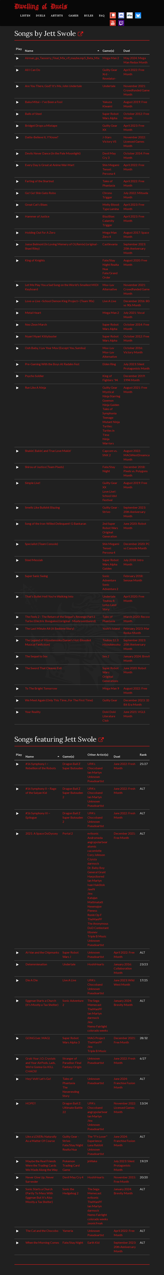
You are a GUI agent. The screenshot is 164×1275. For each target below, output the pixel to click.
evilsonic (93, 833)
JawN (91, 889)
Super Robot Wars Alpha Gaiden (110, 564)
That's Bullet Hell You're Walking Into (49, 596)
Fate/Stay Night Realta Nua (110, 264)
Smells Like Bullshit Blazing (42, 507)
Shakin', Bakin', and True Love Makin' (48, 450)
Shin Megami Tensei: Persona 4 (110, 169)
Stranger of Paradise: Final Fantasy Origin (71, 1063)
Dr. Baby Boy (96, 867)
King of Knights (35, 260)
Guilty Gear (109, 387)
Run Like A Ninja (35, 387)
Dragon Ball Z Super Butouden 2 (72, 793)
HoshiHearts (95, 964)
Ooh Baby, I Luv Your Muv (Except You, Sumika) (55, 348)
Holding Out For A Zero (40, 232)
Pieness (92, 910)
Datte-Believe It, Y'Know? (41, 137)
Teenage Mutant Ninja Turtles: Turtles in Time (111, 426)
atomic (91, 846)
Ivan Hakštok (96, 885)
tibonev (92, 932)
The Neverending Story (70, 1091)
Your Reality (33, 712)
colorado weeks (97, 1030)
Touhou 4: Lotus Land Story (109, 605)
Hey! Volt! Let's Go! (38, 1078)
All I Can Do (32, 70)
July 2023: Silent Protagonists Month (124, 1165)
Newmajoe (94, 906)
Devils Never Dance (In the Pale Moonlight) (52, 153)
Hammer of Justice (37, 216)
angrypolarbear (97, 842)
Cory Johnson (96, 855)
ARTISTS (57, 15)
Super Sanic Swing (36, 576)
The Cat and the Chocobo (42, 1230)
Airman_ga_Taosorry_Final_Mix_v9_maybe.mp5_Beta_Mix (62, 58)
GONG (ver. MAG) (38, 1038)
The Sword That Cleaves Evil (43, 668)
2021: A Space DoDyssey (42, 833)
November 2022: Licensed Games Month (134, 141)
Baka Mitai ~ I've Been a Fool (43, 102)
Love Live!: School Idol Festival (109, 496)
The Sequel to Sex (36, 656)
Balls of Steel (33, 113)
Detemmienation (36, 964)
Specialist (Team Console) (41, 544)
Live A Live (109, 301)
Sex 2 (105, 656)
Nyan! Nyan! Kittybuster (41, 336)
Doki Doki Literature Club (109, 716)
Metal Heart (33, 312)
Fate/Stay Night (72, 1242)
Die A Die (32, 980)
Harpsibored (95, 876)
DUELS (40, 15)
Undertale (108, 86)
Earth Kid (93, 1242)
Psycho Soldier (34, 376)
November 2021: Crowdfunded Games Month (137, 90)
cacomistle (94, 850)
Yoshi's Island (111, 628)
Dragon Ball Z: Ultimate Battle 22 (72, 1107)
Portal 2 (67, 833)
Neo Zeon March (36, 324)
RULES (88, 15)
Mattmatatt (95, 902)
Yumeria (67, 1230)
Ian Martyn (94, 772)
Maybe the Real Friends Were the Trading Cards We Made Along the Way (42, 1165)
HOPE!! (31, 1103)
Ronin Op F (94, 915)
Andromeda (95, 837)
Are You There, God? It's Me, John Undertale (53, 86)
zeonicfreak (95, 1223)
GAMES (73, 15)
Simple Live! (32, 483)
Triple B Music (96, 936)
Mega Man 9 (110, 688)
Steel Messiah (34, 560)
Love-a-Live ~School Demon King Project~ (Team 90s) (59, 301)
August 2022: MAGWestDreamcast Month (137, 455)
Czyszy (92, 859)
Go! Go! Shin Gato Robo (40, 193)
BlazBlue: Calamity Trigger (108, 221)
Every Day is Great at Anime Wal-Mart (49, 165)
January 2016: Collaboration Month (123, 968)
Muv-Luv (108, 348)
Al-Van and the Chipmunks (42, 952)
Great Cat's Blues (36, 204)
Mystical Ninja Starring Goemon (111, 396)
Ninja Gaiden (110, 404)
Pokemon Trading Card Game (71, 1165)
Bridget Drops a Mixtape (41, 125)
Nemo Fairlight (97, 1026)
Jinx (90, 893)
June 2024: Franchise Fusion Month (124, 1083)
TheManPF (94, 919)
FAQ (102, 15)
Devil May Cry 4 (72, 1177)
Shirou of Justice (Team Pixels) (44, 467)
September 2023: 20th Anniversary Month (134, 248)
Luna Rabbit (95, 1145)
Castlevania (109, 244)
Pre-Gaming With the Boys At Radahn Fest (52, 364)
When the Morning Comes (42, 1242)
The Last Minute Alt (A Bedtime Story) (49, 628)
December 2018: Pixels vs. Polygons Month (135, 471)
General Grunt (96, 872)
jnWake (92, 1161)
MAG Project (96, 1038)
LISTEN (25, 15)
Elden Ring (109, 364)
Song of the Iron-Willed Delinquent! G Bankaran (55, 523)
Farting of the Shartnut (39, 181)
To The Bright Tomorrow (41, 688)
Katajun (92, 897)
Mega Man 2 (110, 58)
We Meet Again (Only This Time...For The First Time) (59, 700)
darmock (93, 863)
